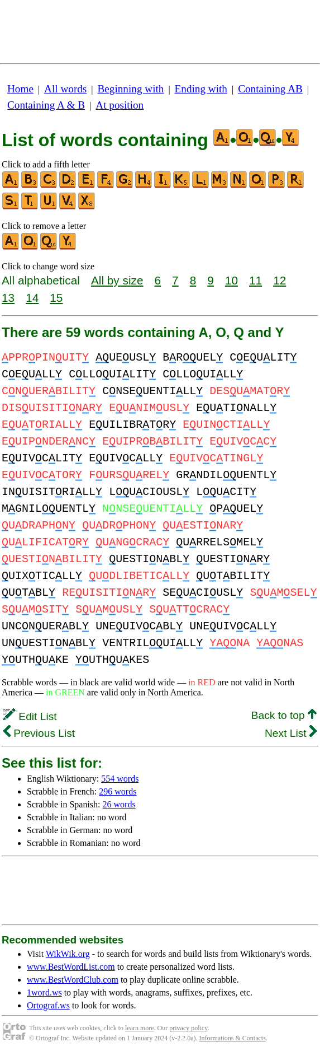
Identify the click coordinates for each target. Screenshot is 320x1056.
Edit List (30, 716)
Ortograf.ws (48, 1005)
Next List (291, 733)
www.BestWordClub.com (72, 979)
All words (65, 89)
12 (279, 280)
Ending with (201, 89)
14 (32, 297)
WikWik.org (68, 954)
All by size (117, 280)
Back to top (284, 715)
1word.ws (44, 992)
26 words (119, 804)
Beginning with (131, 89)
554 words (119, 778)
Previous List (39, 733)
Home (20, 89)
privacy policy (188, 1028)
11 (255, 280)
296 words (117, 791)
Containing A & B (46, 105)
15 (56, 297)
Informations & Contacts (232, 1038)
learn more (139, 1028)
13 (8, 297)
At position (119, 105)
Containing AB (270, 89)
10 (231, 280)
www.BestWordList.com (71, 966)
